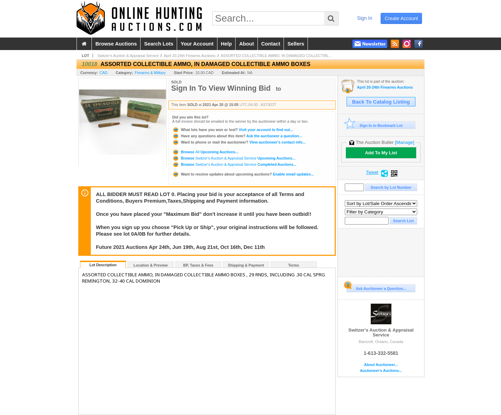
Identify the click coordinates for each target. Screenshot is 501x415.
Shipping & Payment (246, 265)
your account (197, 44)
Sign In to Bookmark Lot (375, 125)
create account (401, 18)
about (246, 44)
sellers (295, 44)
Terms (293, 265)
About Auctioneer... (381, 365)
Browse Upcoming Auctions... (205, 152)
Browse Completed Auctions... (234, 164)
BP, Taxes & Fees (198, 265)
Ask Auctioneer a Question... (376, 287)
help (226, 44)
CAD (104, 73)
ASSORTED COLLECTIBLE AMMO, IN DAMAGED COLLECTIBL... (276, 56)
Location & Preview (151, 265)
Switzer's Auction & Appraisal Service (128, 56)
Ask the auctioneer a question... (237, 136)
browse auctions (116, 44)
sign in (364, 18)
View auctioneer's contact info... (238, 142)
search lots (158, 44)
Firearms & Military (150, 73)
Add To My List (381, 152)
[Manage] (404, 142)
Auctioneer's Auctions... (381, 371)
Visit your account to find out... (232, 130)
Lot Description (103, 265)
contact (270, 44)
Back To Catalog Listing (381, 102)
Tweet (372, 172)
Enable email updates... (243, 174)
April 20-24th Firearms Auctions (190, 56)
